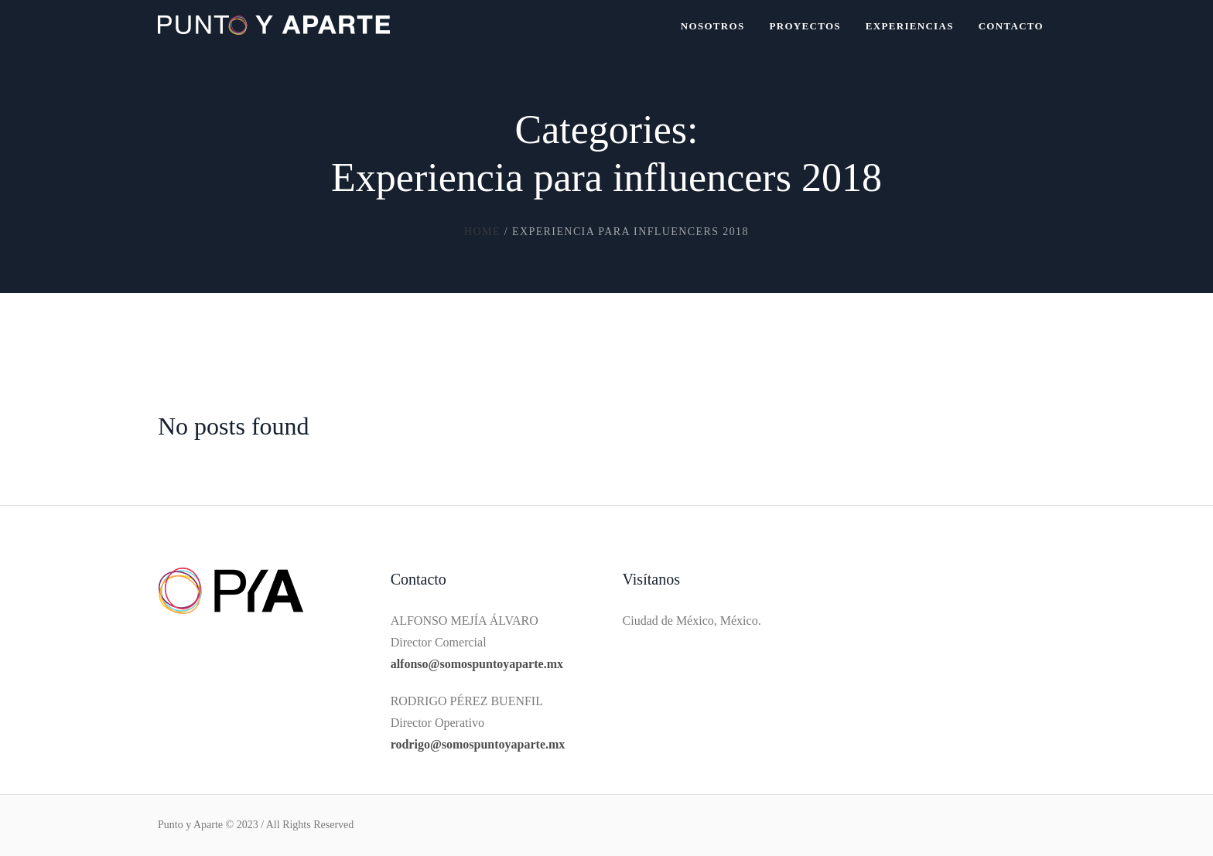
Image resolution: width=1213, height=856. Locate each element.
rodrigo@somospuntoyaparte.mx (478, 744)
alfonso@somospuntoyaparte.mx (477, 663)
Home (482, 231)
